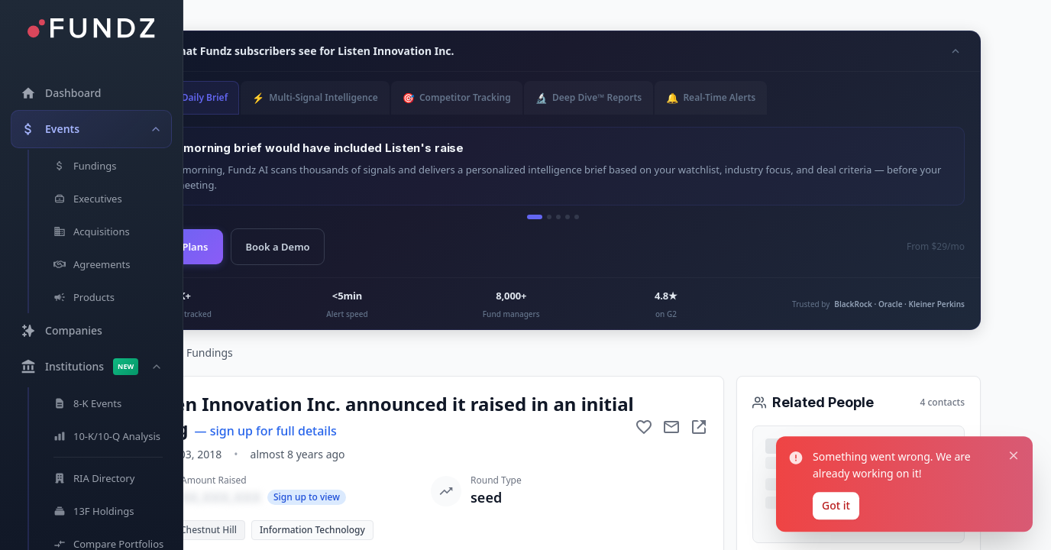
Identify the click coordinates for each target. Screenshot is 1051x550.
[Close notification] (1014, 452)
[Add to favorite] (644, 427)
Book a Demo (277, 247)
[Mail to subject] (671, 427)
